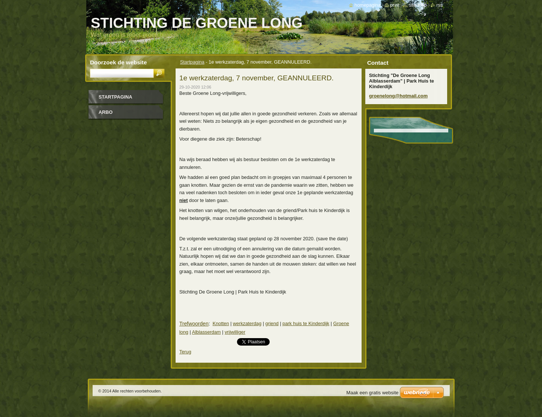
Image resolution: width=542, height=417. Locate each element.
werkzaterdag (247, 323)
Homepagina (368, 5)
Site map (418, 5)
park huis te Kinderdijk (305, 323)
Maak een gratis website (372, 392)
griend (272, 323)
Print (395, 5)
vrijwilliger (235, 332)
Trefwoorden (194, 324)
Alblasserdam (206, 332)
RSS (439, 5)
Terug (185, 352)
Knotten (220, 323)
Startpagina (192, 62)
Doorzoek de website (118, 62)
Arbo (106, 112)
